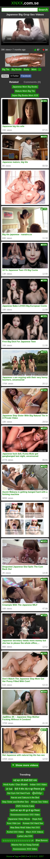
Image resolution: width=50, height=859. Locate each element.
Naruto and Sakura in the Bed (25, 797)
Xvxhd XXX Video (15, 832)
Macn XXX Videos (34, 832)
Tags (16, 856)
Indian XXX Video (38, 784)
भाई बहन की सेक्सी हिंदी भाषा (25, 780)
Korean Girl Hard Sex (33, 823)
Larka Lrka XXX (24, 836)
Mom (33, 69)
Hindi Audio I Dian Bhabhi (15, 784)
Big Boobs (16, 69)
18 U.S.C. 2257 (36, 856)
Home (9, 856)
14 (44, 50)
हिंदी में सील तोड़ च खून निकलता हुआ (29, 789)
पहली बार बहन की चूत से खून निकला (25, 810)
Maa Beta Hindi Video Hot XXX (25, 827)
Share (5, 76)
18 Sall (9, 789)
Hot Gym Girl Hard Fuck (18, 793)
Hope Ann (37, 819)
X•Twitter (14, 76)
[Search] (19, 10)
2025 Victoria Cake (25, 806)
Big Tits (5, 69)
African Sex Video (39, 802)
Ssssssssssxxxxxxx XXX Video (25, 815)
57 (36, 50)
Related (14, 82)
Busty (26, 69)
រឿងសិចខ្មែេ (37, 793)
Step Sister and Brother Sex (15, 802)
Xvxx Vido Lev (13, 823)
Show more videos (25, 765)
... (39, 69)
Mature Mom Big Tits (25, 91)
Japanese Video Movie (19, 819)
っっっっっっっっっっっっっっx (17, 840)
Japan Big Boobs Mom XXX (25, 95)
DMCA (24, 856)
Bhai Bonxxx (42, 840)
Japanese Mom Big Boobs (25, 87)
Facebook (26, 76)
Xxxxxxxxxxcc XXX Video (25, 849)
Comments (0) (32, 82)
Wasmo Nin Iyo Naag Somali (25, 844)
